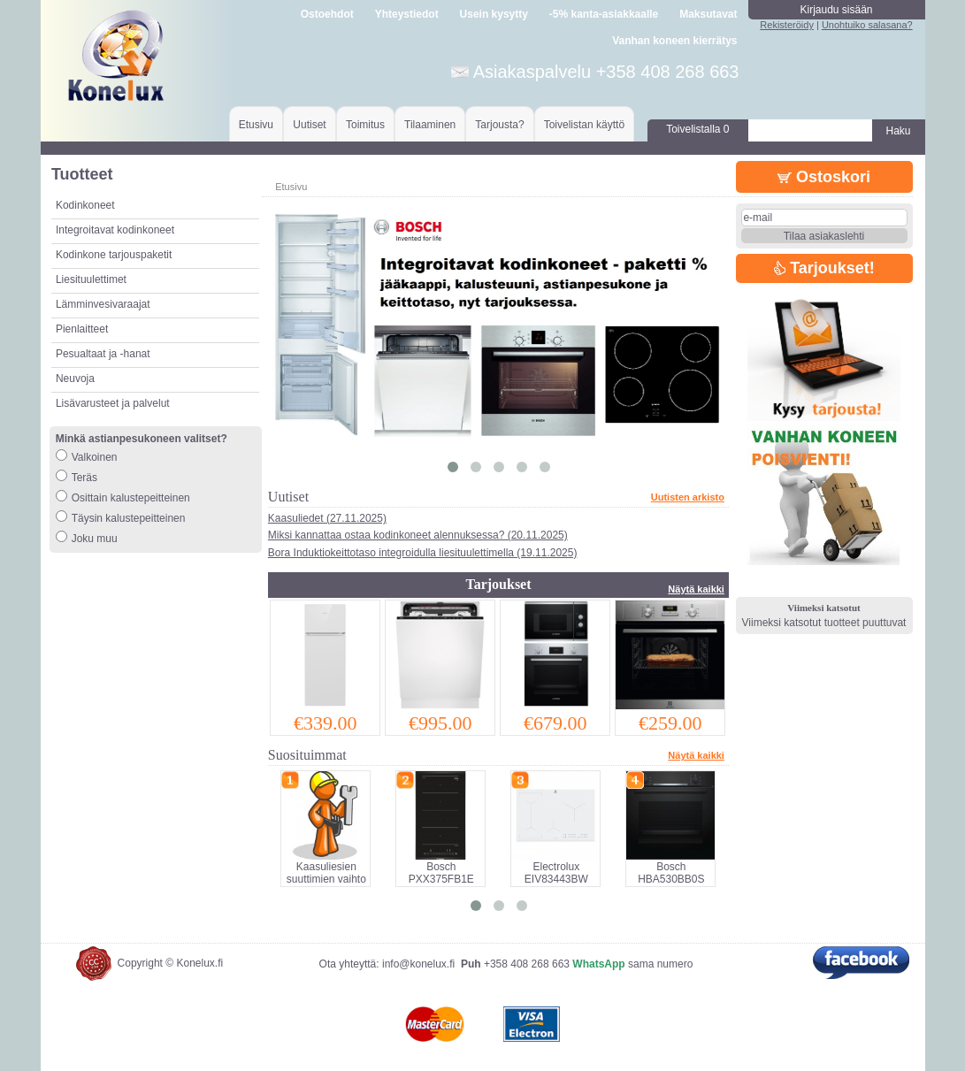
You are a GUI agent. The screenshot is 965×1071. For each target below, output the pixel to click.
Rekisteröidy (787, 24)
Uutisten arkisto (687, 497)
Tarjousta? (499, 125)
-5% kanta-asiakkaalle (603, 14)
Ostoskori (823, 177)
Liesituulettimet (91, 279)
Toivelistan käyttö (584, 125)
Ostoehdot (327, 14)
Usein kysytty (494, 14)
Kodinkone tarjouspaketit (114, 255)
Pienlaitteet (82, 329)
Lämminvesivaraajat (103, 304)
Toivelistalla (697, 129)
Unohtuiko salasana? (867, 24)
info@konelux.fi (418, 964)
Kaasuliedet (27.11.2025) (327, 518)
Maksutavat (708, 14)
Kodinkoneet (85, 205)
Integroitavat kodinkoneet (115, 230)
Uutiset (309, 125)
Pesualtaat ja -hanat (103, 354)
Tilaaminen (430, 125)
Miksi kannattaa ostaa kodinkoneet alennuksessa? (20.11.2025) (418, 535)
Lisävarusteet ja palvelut (113, 403)
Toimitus (365, 125)
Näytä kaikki (696, 589)
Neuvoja (75, 378)
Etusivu (256, 125)
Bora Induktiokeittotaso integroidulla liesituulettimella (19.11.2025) (423, 553)
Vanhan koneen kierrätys (674, 40)
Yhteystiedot (407, 14)
